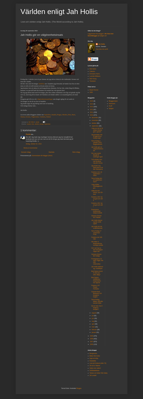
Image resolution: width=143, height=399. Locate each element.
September (47, 115)
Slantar (23, 117)
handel (29, 124)
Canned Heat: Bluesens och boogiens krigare (96, 294)
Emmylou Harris (95, 74)
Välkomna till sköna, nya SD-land (97, 192)
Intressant (112, 103)
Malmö (48, 117)
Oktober (64, 115)
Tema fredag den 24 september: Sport (96, 180)
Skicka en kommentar (30, 148)
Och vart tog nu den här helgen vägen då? (97, 249)
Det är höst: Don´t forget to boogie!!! (97, 307)
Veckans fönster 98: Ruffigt (96, 255)
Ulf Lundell (93, 375)
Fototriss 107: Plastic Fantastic (95, 287)
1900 (91, 92)
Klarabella (93, 361)
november (95, 120)
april (93, 324)
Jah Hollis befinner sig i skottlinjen (97, 267)
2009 (92, 336)
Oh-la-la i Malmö (95, 365)
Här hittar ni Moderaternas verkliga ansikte (97, 243)
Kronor (28, 117)
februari (94, 329)
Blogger (78, 388)
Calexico (92, 71)
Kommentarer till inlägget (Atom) (42, 155)
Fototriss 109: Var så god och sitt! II (97, 198)
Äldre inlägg (76, 152)
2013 (92, 107)
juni (93, 318)
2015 (92, 101)
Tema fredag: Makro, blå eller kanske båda (97, 301)
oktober (37, 124)
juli (93, 315)
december (95, 117)
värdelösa (41, 84)
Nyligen (111, 108)
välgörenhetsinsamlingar (45, 99)
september (47, 124)
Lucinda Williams (95, 76)
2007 (92, 341)
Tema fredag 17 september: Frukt (96, 232)
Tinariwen (93, 81)
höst (33, 124)
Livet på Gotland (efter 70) (98, 363)
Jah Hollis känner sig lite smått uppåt (96, 222)
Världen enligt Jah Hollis (59, 12)
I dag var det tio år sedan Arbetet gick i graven (97, 130)
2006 (92, 344)
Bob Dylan (93, 69)
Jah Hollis (101, 44)
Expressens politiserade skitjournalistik (96, 211)
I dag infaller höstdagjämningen (96, 186)
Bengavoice (93, 353)
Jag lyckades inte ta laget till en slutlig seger (96, 136)
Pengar (59, 115)
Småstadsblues (94, 370)
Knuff (110, 106)
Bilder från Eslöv (95, 356)
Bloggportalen (113, 101)
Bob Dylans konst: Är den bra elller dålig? (97, 273)
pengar (42, 124)
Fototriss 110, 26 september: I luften (96, 173)
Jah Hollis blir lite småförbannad (96, 227)
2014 (92, 104)
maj (93, 321)
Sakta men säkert (95, 368)
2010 (92, 115)
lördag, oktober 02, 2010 (34, 144)
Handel (54, 115)
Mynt (73, 115)
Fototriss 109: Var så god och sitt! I (97, 205)
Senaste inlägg (26, 152)
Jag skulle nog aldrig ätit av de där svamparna (97, 167)
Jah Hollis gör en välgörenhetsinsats (97, 148)
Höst (69, 115)
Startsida (51, 152)
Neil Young (93, 79)
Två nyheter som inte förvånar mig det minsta (96, 161)
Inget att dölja (94, 358)
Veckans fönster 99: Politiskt (96, 216)
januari (94, 332)
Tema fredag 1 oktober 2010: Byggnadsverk (96, 142)
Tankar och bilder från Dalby (98, 373)
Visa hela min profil (102, 49)
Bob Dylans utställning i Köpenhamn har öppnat (96, 280)
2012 (92, 109)
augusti (94, 313)
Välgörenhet (35, 117)
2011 (92, 112)
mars (93, 327)
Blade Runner (94, 90)
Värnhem (42, 117)
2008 (92, 339)
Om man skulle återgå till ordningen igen (97, 155)
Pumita (28, 134)
